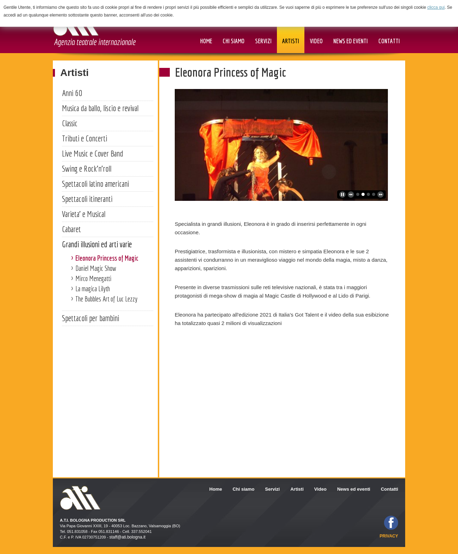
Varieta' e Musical (83, 214)
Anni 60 (72, 93)
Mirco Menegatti (93, 278)
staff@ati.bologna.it (127, 537)
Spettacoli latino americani (95, 184)
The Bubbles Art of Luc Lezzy (106, 299)
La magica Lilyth (92, 289)
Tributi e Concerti (84, 138)
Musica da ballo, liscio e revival (100, 108)
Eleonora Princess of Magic (106, 258)
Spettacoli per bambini (90, 318)
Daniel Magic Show (95, 268)
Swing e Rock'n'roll (86, 168)
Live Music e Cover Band (92, 153)
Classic (70, 123)
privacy (389, 536)
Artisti (74, 72)
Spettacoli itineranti (87, 199)
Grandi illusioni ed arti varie (97, 244)
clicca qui (436, 7)
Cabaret (71, 229)
